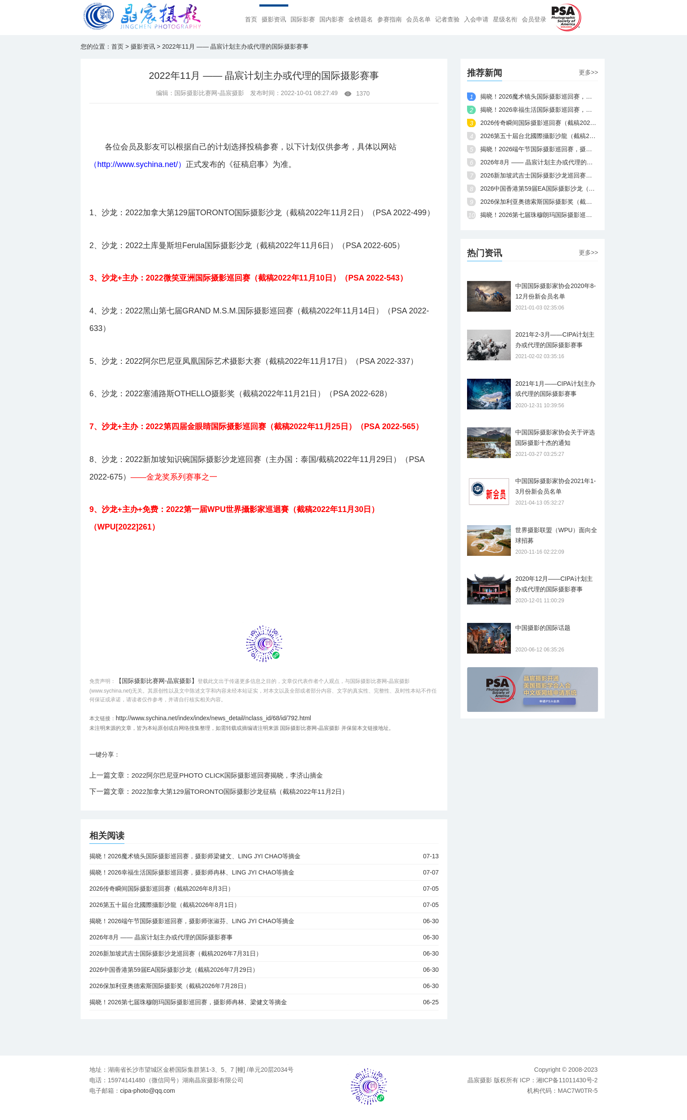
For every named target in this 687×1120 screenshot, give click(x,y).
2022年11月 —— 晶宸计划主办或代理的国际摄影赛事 (235, 46)
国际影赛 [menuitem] (302, 19)
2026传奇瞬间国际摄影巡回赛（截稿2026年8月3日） (264, 888)
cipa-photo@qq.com (147, 1090)
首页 (117, 46)
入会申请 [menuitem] (476, 19)
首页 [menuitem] (251, 19)
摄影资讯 (143, 46)
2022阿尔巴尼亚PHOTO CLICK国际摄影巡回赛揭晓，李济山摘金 (233, 775)
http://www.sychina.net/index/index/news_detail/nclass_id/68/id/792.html (213, 718)
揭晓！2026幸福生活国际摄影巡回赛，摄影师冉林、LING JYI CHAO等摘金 (264, 872)
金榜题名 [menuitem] (360, 19)
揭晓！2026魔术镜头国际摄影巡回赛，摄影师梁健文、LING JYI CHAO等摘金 (264, 856)
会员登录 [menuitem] (534, 19)
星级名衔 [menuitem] (505, 19)
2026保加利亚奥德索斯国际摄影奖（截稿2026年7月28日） (264, 986)
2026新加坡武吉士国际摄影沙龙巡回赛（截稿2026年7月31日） (264, 953)
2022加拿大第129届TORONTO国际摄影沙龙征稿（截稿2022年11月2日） (246, 791)
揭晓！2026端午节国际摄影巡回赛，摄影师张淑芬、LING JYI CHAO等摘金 (264, 921)
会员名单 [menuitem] (418, 19)
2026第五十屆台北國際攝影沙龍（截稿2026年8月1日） (264, 905)
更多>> (588, 72)
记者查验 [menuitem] (447, 19)
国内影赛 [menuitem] (331, 19)
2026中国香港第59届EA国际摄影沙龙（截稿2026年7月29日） (264, 970)
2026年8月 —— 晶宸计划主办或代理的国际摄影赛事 (264, 937)
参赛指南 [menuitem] (389, 19)
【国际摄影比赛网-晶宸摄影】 (157, 680)
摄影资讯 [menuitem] (274, 19)
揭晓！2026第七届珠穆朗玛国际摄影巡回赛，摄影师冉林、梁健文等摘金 (264, 1002)
